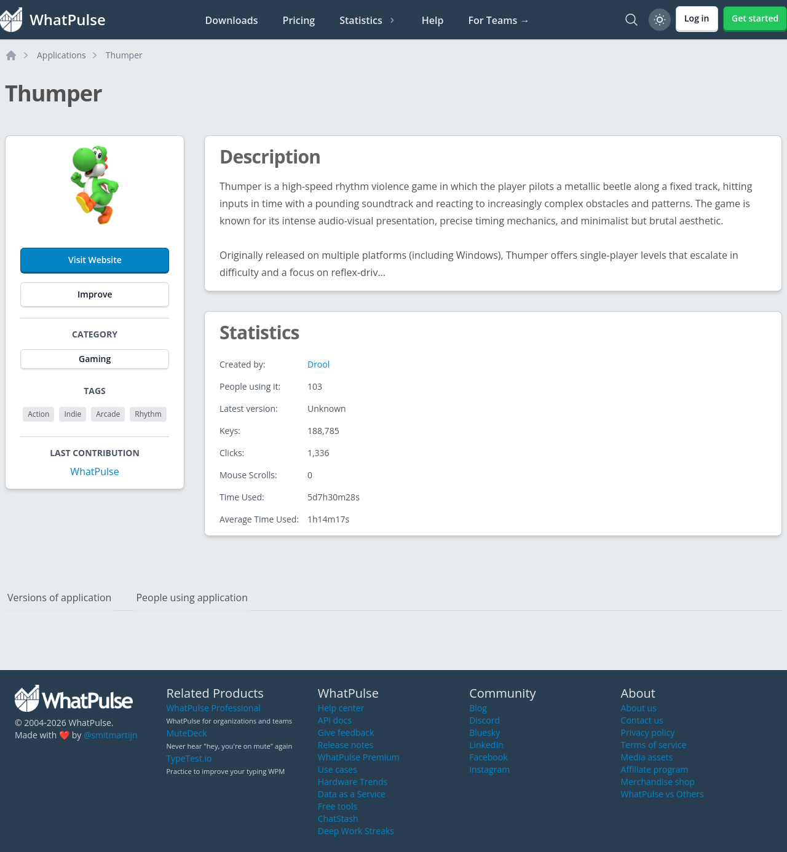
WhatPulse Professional (213, 708)
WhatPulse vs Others (662, 794)
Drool (318, 364)
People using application (192, 597)
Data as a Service (352, 794)
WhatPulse (94, 471)
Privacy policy (648, 732)
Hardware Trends (352, 781)
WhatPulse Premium (359, 757)
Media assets (647, 757)
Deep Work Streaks (356, 831)
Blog (478, 708)
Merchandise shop (658, 781)
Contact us (642, 720)
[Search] (631, 19)
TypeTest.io (189, 758)
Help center (341, 708)
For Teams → (498, 20)
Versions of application (59, 597)
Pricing (299, 20)
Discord (484, 720)
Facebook (488, 757)
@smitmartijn (111, 735)
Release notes (345, 745)
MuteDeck (186, 733)
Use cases (337, 769)
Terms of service (654, 745)
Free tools (337, 806)
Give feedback (346, 732)
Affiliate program (655, 769)
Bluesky (484, 732)
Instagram (489, 769)
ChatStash (338, 818)
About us (639, 708)
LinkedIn (486, 745)
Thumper (124, 55)
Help (433, 20)
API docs (335, 720)
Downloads (231, 20)
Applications (61, 55)
